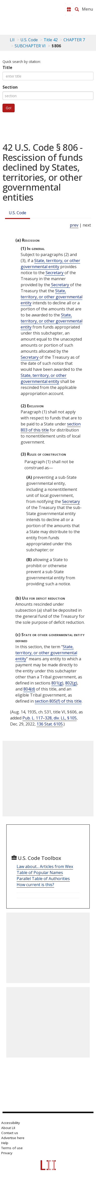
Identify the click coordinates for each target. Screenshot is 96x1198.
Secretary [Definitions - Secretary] (55, 272)
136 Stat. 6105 (50, 724)
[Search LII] (76, 9)
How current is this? (35, 884)
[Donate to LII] (68, 9)
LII (12, 40)
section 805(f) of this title (58, 701)
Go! (8, 107)
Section (10, 87)
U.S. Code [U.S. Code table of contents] (29, 40)
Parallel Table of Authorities (43, 878)
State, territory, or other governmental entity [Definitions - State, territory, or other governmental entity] (50, 263)
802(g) (71, 683)
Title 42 (51, 40)
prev (74, 225)
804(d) (29, 689)
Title (7, 67)
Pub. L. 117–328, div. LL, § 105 (49, 718)
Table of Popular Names (40, 872)
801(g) (57, 683)
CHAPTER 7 (74, 40)
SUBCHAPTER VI (30, 46)
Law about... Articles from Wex (45, 866)
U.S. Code (17, 212)
